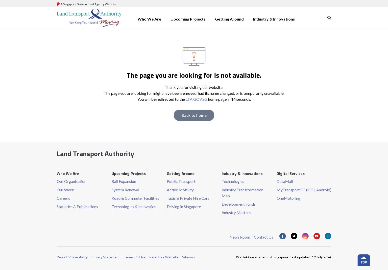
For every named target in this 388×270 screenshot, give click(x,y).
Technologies (233, 181)
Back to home (194, 115)
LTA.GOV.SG (196, 99)
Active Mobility (180, 189)
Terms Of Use (135, 257)
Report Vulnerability (72, 257)
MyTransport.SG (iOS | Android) (304, 189)
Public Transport (181, 181)
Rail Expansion (124, 181)
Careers (63, 198)
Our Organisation (71, 181)
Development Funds (239, 204)
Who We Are (149, 19)
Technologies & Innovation (134, 206)
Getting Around (229, 19)
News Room (239, 237)
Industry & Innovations (274, 19)
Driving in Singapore (184, 206)
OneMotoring (288, 198)
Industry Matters (236, 212)
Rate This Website (163, 257)
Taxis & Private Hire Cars (188, 198)
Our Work (65, 189)
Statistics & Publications (77, 206)
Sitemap (188, 257)
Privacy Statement (105, 257)
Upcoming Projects (188, 19)
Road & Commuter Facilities (135, 198)
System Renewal (125, 189)
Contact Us (263, 237)
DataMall (285, 181)
